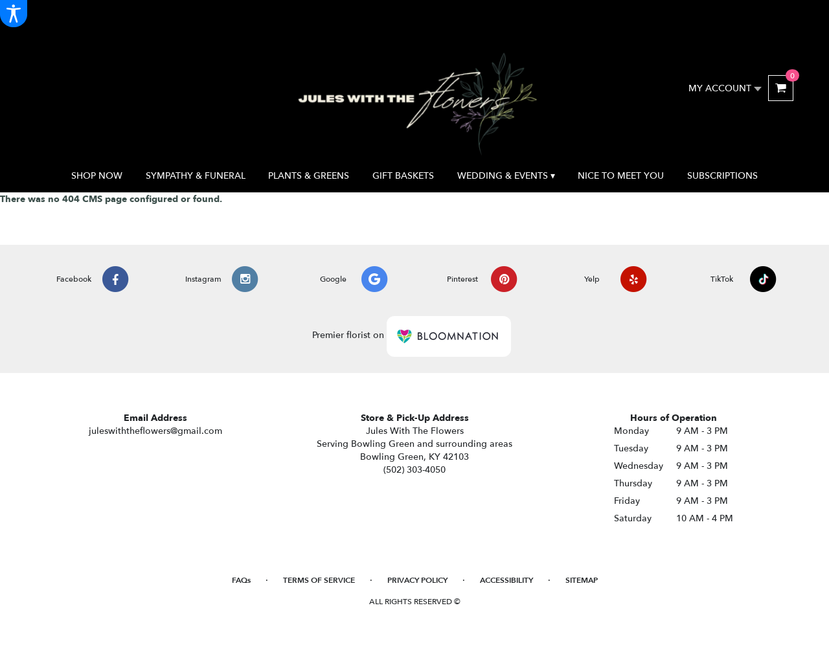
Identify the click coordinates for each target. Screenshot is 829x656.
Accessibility (506, 580)
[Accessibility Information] (13, 13)
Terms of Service (319, 580)
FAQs (241, 580)
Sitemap (581, 580)
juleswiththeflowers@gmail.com (155, 431)
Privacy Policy (417, 580)
